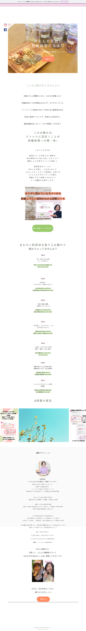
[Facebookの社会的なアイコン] (5, 29)
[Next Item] (84, 425)
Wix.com (42, 627)
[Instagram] (5, 25)
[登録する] (48, 59)
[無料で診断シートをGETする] (42, 228)
